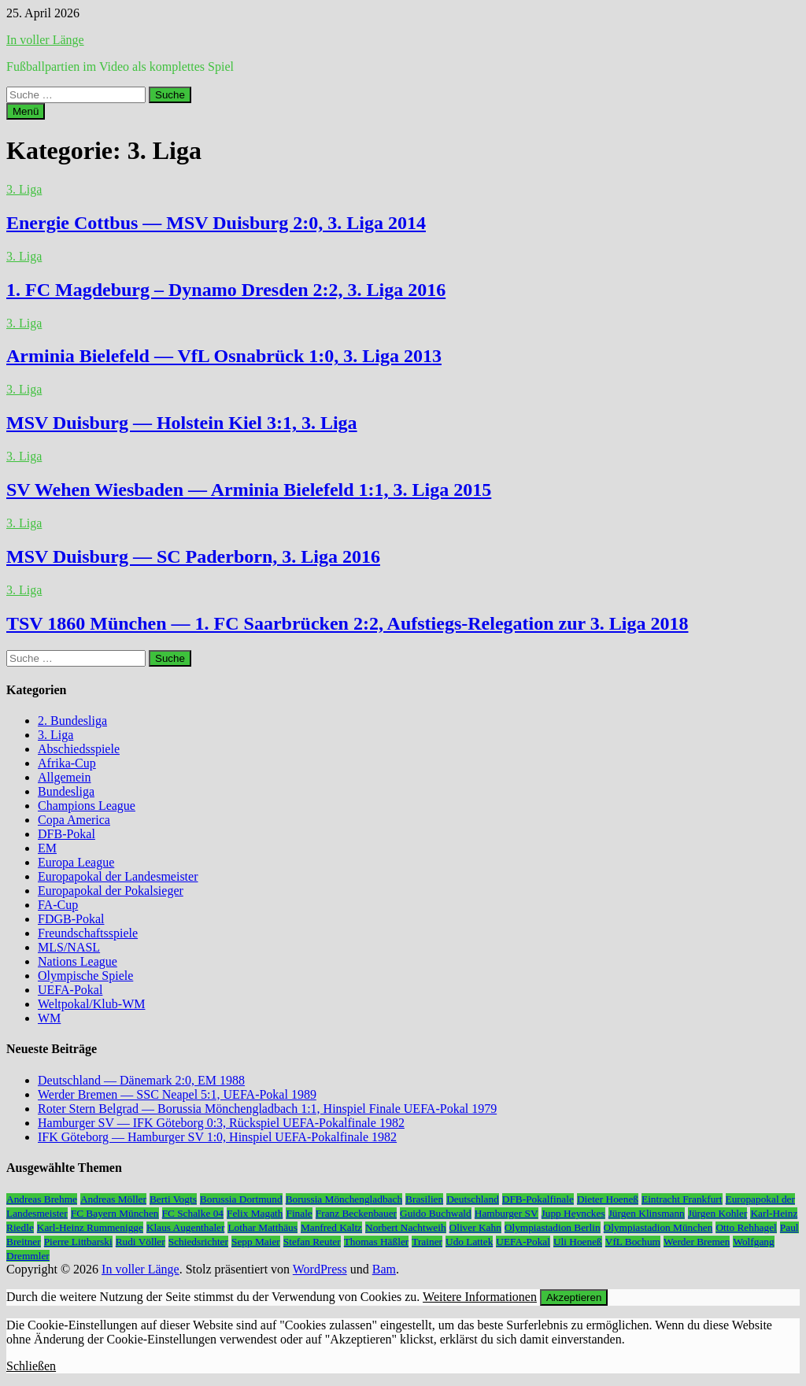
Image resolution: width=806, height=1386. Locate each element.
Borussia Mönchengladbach (344, 1199)
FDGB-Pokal (71, 919)
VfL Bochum (632, 1241)
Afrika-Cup (67, 763)
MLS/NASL (69, 947)
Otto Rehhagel (745, 1227)
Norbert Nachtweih (405, 1227)
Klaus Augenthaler (185, 1227)
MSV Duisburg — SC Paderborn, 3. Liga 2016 (193, 556)
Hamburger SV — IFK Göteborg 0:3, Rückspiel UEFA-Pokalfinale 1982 (221, 1122)
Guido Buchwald (435, 1213)
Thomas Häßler (376, 1241)
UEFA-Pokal (70, 989)
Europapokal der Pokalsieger (110, 890)
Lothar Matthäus (262, 1227)
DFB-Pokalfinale (538, 1199)
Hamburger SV (506, 1213)
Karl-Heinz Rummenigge (90, 1227)
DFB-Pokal (66, 834)
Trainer (427, 1241)
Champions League (86, 805)
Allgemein (64, 777)
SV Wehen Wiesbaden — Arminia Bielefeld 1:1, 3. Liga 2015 (248, 489)
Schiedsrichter (198, 1241)
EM (47, 848)
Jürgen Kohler (718, 1213)
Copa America (74, 819)
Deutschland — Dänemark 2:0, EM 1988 (141, 1080)
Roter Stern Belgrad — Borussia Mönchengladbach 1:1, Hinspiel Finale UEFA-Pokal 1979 (267, 1108)
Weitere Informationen (480, 1296)
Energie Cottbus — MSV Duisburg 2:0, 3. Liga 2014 (216, 223)
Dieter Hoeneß (607, 1199)
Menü (26, 111)
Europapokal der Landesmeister (118, 876)
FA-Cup (58, 904)
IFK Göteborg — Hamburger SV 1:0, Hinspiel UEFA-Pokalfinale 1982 (217, 1137)
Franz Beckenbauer (356, 1213)
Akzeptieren (573, 1297)
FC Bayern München (115, 1213)
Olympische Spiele (85, 975)
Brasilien (424, 1199)
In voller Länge (45, 39)
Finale (299, 1213)
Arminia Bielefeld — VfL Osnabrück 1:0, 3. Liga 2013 (224, 356)
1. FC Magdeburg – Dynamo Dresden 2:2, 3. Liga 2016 (226, 289)
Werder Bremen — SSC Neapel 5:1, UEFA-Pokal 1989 (177, 1094)
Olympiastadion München (658, 1227)
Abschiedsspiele (79, 749)
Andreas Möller (113, 1199)
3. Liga (24, 189)
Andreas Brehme (41, 1199)
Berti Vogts (173, 1199)
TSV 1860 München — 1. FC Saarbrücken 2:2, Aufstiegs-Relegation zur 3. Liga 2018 (347, 623)
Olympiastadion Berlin (553, 1227)
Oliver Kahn (475, 1227)
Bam (384, 1269)
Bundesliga (66, 791)
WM (49, 1018)
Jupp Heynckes (573, 1213)
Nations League (77, 961)
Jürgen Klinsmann (646, 1213)
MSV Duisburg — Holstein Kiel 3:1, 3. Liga (181, 422)
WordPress (320, 1269)
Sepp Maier (255, 1241)
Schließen (31, 1366)
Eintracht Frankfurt (682, 1199)
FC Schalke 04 (193, 1213)
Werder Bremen (697, 1241)
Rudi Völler (140, 1241)
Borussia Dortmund (241, 1199)
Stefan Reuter (312, 1241)
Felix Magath (255, 1213)
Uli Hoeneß (577, 1241)
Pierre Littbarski (78, 1241)
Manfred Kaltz (331, 1227)
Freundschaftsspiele (88, 933)
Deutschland (472, 1199)
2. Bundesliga (72, 720)
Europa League (76, 862)
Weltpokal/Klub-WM (91, 1004)
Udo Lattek (469, 1241)
